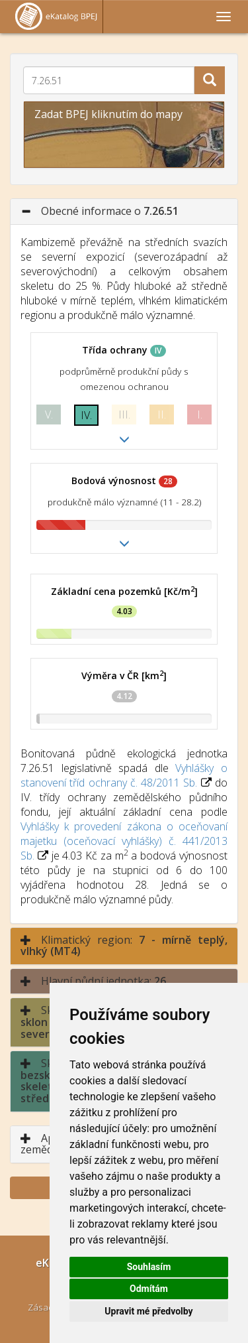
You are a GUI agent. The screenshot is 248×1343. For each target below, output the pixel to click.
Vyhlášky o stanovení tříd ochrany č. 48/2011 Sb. (124, 775)
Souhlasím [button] (149, 1266)
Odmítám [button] (149, 1288)
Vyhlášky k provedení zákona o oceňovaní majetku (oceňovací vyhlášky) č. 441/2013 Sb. (124, 841)
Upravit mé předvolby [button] (148, 1311)
